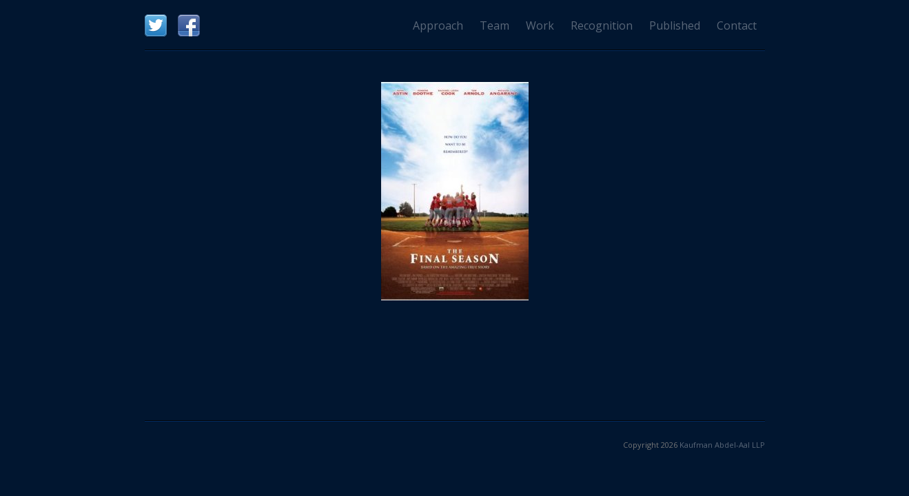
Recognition (602, 25)
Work (540, 25)
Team (494, 25)
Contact (737, 25)
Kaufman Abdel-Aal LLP (722, 445)
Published (674, 25)
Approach (438, 25)
